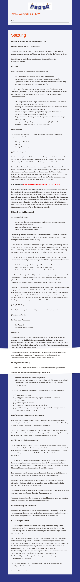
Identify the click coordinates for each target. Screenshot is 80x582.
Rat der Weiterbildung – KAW (25, 14)
